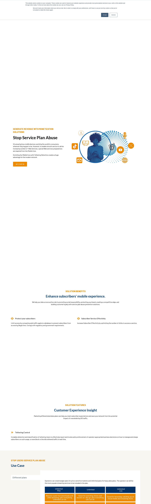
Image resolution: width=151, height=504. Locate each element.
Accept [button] (105, 15)
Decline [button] (113, 15)
